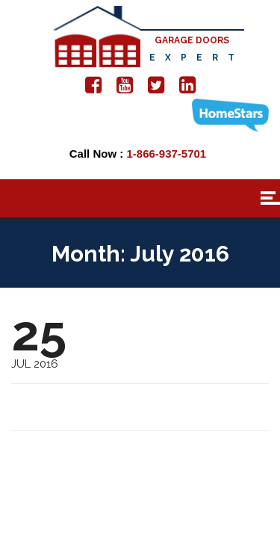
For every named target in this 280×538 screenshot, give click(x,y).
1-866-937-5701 (166, 153)
